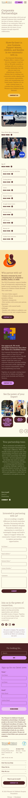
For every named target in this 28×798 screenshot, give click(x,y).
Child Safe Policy (14, 792)
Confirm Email (5, 693)
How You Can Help (7, 755)
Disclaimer (17, 790)
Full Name (4, 546)
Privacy (9, 790)
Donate (20, 2)
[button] (21, 431)
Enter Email (4, 686)
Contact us (14, 95)
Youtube (13, 624)
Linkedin (6, 624)
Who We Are (5, 764)
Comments (4, 575)
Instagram (10, 624)
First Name (4, 668)
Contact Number (6, 568)
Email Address (6, 554)
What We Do (5, 760)
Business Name (6, 561)
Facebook (2, 624)
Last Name (4, 675)
